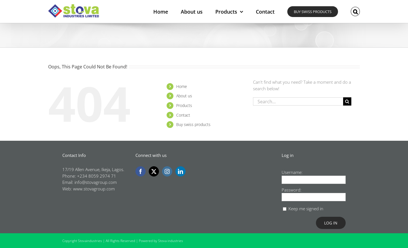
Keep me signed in (305, 208)
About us (184, 95)
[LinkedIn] (180, 171)
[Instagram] (167, 171)
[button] (355, 11)
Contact (183, 115)
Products (184, 105)
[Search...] (298, 101)
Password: (291, 190)
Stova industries (170, 240)
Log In (330, 223)
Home (181, 86)
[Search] (347, 101)
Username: (292, 172)
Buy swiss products (193, 124)
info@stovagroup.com (96, 182)
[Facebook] (140, 171)
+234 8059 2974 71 (96, 176)
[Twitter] (154, 171)
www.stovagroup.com (94, 189)
